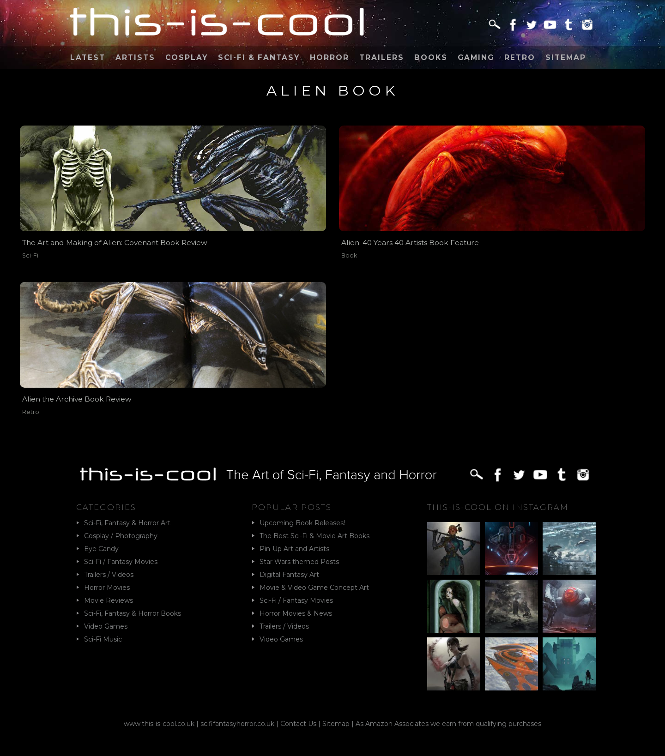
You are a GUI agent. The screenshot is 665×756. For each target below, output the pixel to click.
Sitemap (565, 57)
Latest (87, 57)
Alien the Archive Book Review (77, 399)
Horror (329, 57)
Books (430, 57)
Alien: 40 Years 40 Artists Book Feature (410, 242)
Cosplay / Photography (120, 536)
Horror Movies (107, 587)
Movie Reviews (108, 600)
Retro (519, 57)
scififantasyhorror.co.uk (237, 724)
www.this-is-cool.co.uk (159, 724)
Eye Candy (101, 549)
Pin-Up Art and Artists (294, 549)
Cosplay (186, 57)
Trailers (381, 57)
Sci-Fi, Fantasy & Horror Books (132, 613)
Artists (135, 57)
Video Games (105, 626)
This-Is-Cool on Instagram (497, 507)
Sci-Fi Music (103, 639)
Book (349, 255)
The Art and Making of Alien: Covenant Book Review (114, 242)
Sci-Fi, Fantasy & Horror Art (127, 523)
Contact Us (298, 724)
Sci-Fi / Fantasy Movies (120, 562)
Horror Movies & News (296, 613)
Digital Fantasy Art (289, 574)
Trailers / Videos (108, 574)
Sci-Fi (30, 255)
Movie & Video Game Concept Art (314, 587)
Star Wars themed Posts (299, 562)
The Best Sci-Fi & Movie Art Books (314, 536)
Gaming (476, 57)
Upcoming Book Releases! (302, 523)
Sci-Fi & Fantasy (259, 57)
